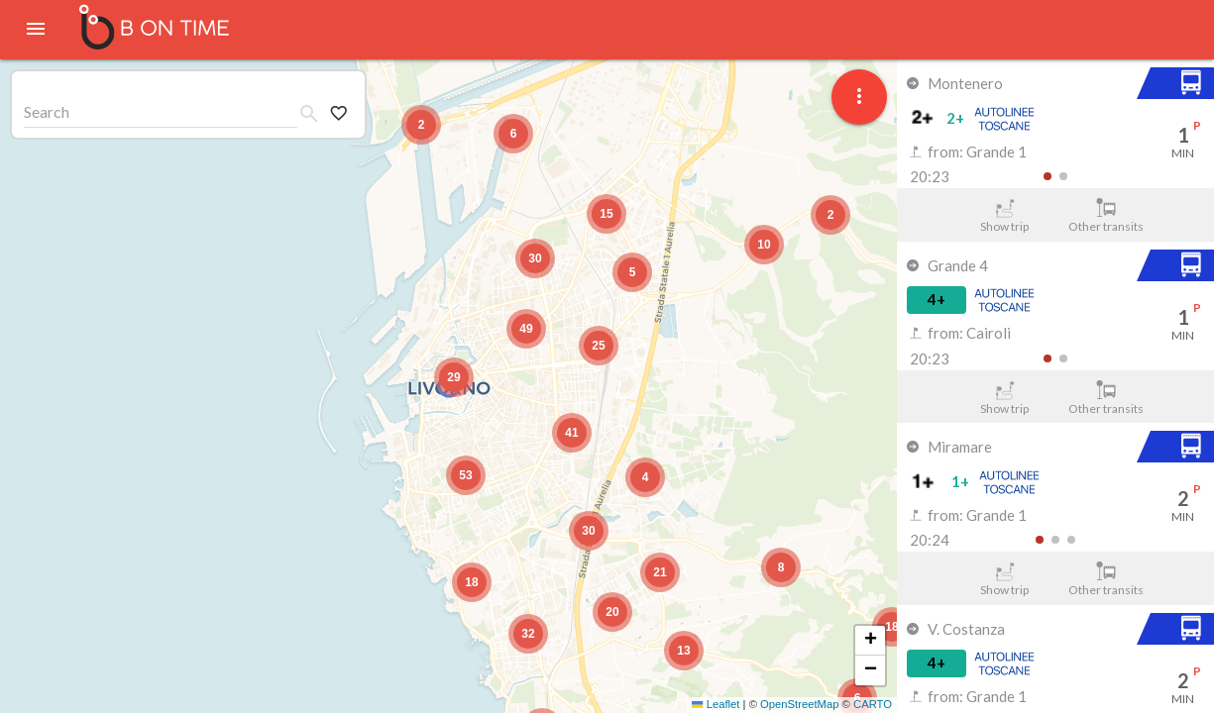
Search (46, 111)
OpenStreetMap (799, 704)
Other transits (1106, 216)
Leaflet (715, 704)
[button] (454, 377)
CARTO (872, 704)
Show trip (1004, 216)
